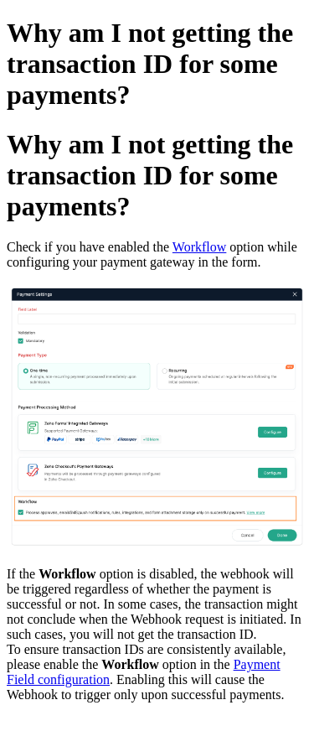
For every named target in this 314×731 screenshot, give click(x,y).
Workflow (199, 247)
